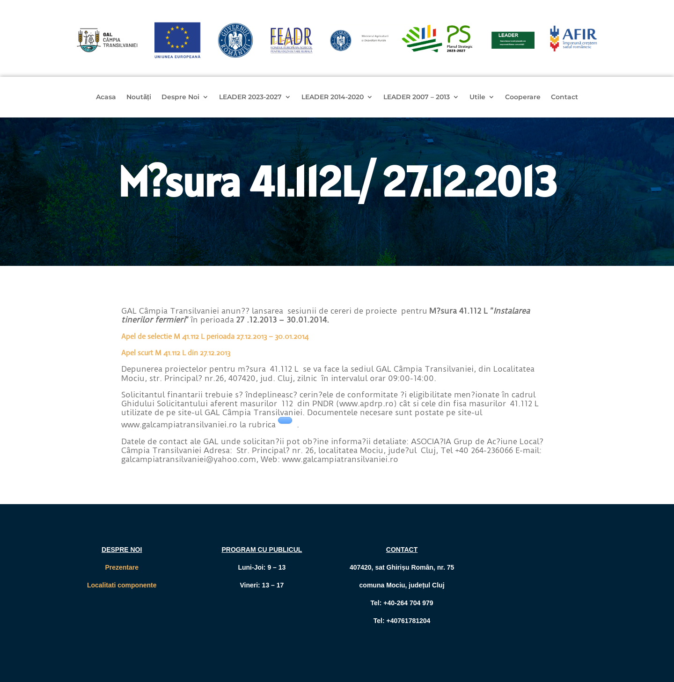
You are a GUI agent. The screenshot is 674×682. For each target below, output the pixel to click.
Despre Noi (180, 97)
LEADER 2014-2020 (332, 97)
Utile (477, 97)
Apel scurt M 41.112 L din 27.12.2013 (175, 353)
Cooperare (523, 97)
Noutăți (138, 97)
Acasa (106, 97)
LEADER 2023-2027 (250, 97)
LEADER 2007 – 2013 (416, 97)
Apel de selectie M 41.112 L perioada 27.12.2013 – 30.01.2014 (214, 336)
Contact (564, 97)
